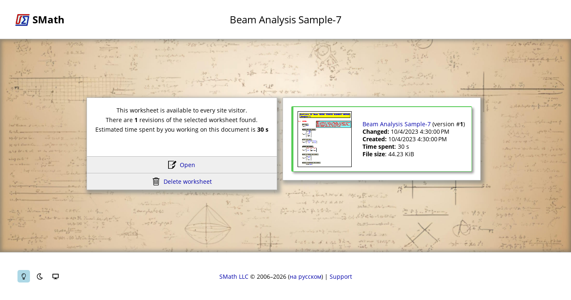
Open (187, 165)
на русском (305, 276)
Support (341, 276)
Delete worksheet (188, 181)
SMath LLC (233, 276)
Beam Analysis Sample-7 (396, 124)
